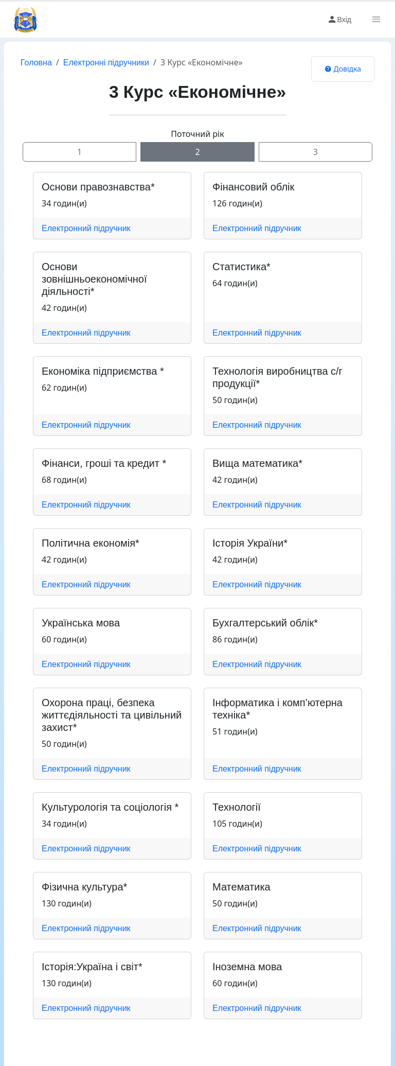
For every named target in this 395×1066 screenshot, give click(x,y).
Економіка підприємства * (103, 371)
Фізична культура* (84, 887)
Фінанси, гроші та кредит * (104, 463)
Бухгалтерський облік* (265, 622)
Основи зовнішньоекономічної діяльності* (94, 279)
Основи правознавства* (98, 187)
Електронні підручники (106, 62)
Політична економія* (90, 543)
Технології (236, 807)
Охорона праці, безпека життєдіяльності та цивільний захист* (112, 715)
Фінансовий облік (253, 187)
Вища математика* (257, 463)
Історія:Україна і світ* (92, 966)
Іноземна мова (247, 966)
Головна (36, 62)
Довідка (343, 69)
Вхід (339, 19)
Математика (241, 887)
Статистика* (241, 266)
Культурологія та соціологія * (110, 807)
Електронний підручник (86, 228)
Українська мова (81, 622)
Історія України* (250, 543)
